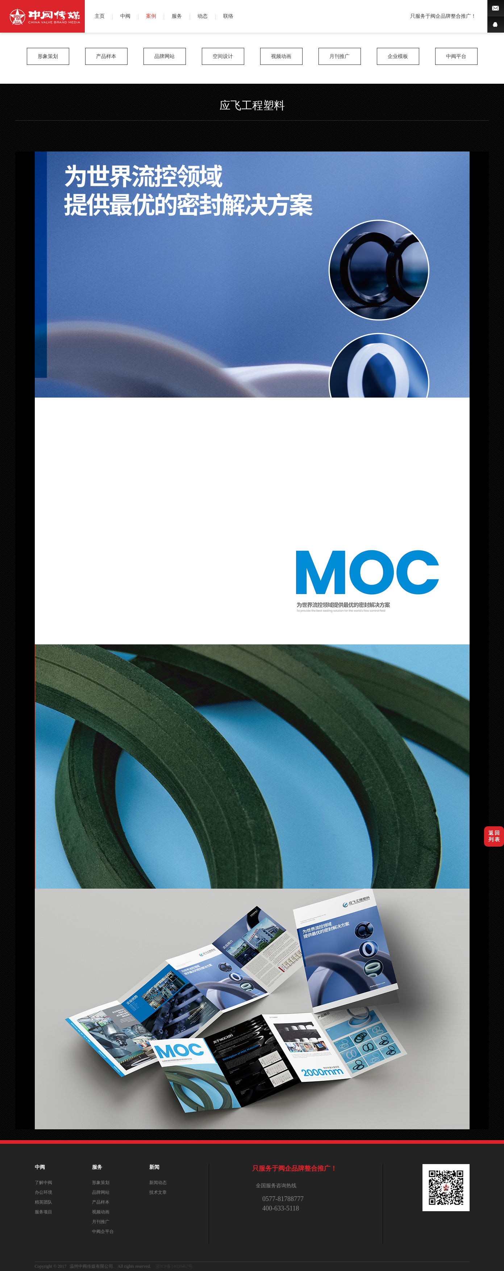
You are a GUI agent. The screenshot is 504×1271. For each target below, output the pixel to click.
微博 (495, 8)
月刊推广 (339, 56)
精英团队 (43, 1202)
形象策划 (48, 56)
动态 (202, 16)
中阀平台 (456, 56)
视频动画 (281, 56)
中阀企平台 (103, 1231)
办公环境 (43, 1192)
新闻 (154, 1167)
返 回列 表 (494, 836)
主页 (100, 16)
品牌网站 (164, 56)
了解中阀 (43, 1182)
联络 (228, 16)
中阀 (125, 16)
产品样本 (106, 56)
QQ (495, 24)
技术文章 (158, 1192)
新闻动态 (158, 1182)
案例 (151, 16)
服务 (177, 16)
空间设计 (223, 56)
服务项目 (43, 1211)
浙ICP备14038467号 (174, 1266)
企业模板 (398, 56)
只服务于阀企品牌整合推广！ (443, 16)
